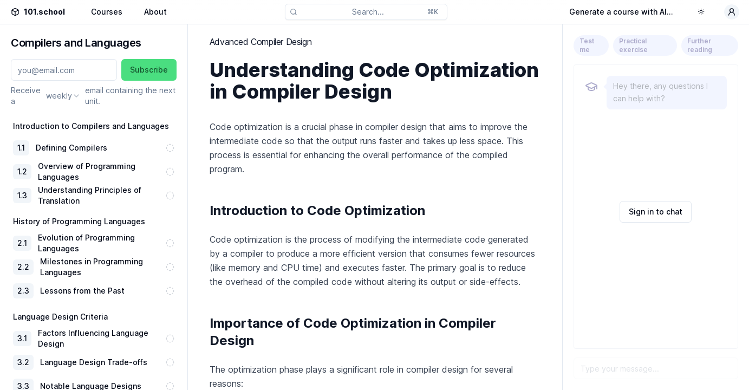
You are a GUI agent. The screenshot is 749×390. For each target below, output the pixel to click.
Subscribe (149, 69)
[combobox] (63, 95)
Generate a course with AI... (621, 11)
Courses (106, 11)
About (155, 11)
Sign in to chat (655, 211)
